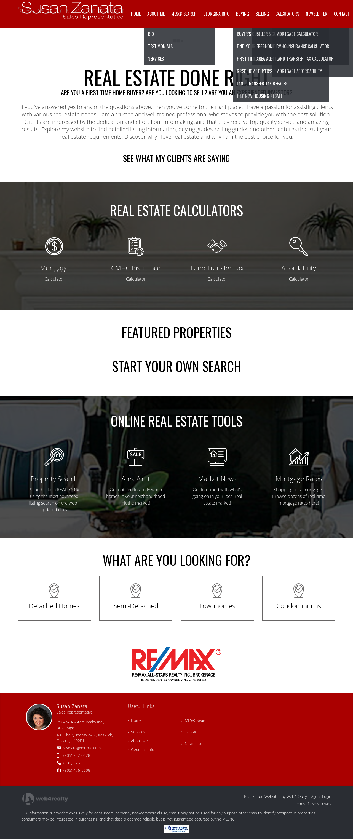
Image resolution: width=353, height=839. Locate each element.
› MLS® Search (194, 720)
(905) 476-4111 (76, 762)
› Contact (189, 732)
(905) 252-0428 (76, 755)
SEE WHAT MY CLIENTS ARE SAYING (176, 158)
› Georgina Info (141, 749)
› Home (134, 720)
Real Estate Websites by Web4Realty (275, 796)
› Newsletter (192, 743)
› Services (136, 732)
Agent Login (321, 796)
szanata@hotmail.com (82, 747)
